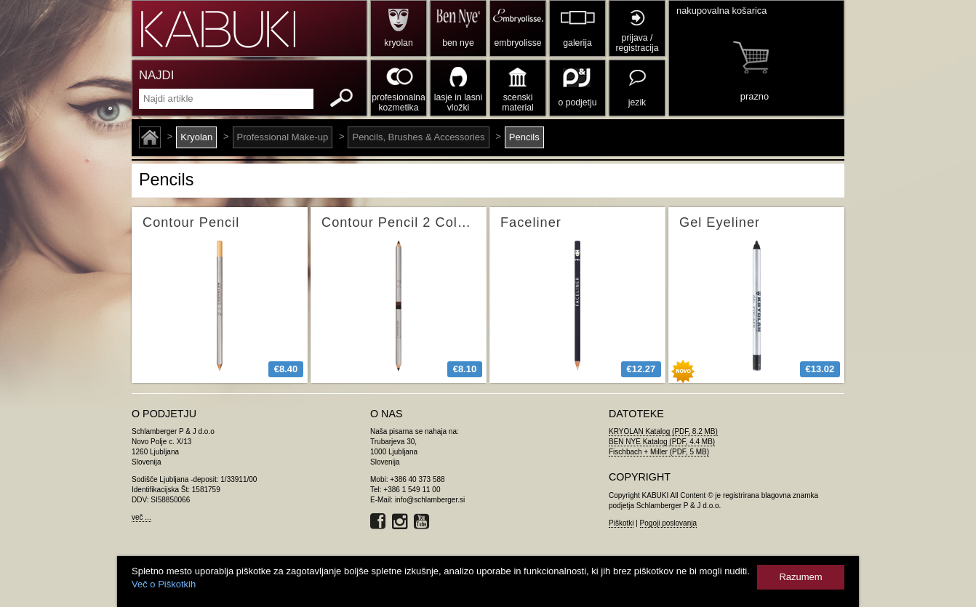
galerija (577, 43)
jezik (637, 102)
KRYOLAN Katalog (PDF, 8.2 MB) (663, 431)
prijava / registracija (636, 43)
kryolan (398, 43)
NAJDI (156, 75)
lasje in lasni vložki (458, 102)
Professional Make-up (283, 137)
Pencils (524, 137)
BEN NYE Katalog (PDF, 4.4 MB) (662, 442)
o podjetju (578, 102)
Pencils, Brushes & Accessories (418, 137)
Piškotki (621, 523)
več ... (141, 517)
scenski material (517, 102)
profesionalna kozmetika (398, 102)
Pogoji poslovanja (668, 523)
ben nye (457, 43)
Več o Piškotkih (164, 584)
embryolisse (517, 43)
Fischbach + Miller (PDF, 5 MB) (659, 452)
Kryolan (196, 137)
